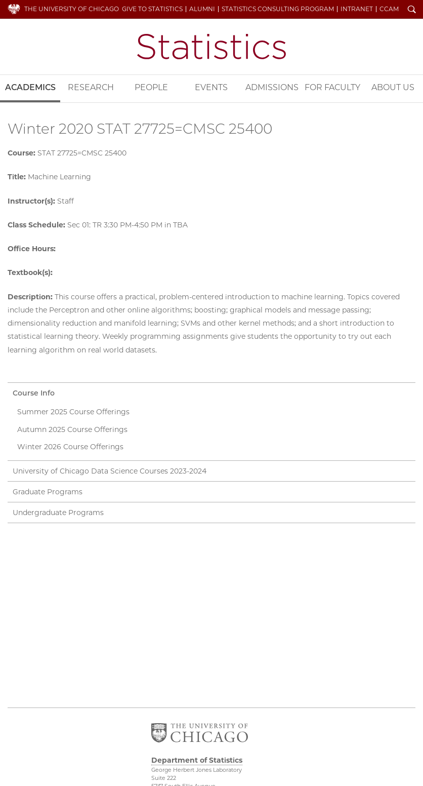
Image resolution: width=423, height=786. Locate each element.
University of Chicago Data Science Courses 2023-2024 (109, 471)
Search (412, 10)
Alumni (202, 9)
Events (211, 87)
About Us (392, 87)
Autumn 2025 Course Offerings (72, 429)
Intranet (357, 9)
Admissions (272, 87)
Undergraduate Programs (58, 512)
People (151, 87)
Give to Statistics (152, 9)
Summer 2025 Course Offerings (73, 411)
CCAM (389, 9)
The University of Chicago (71, 9)
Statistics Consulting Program (278, 9)
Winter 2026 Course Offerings (70, 446)
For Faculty (332, 87)
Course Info (34, 393)
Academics (30, 87)
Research (91, 87)
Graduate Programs (47, 491)
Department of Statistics (211, 46)
